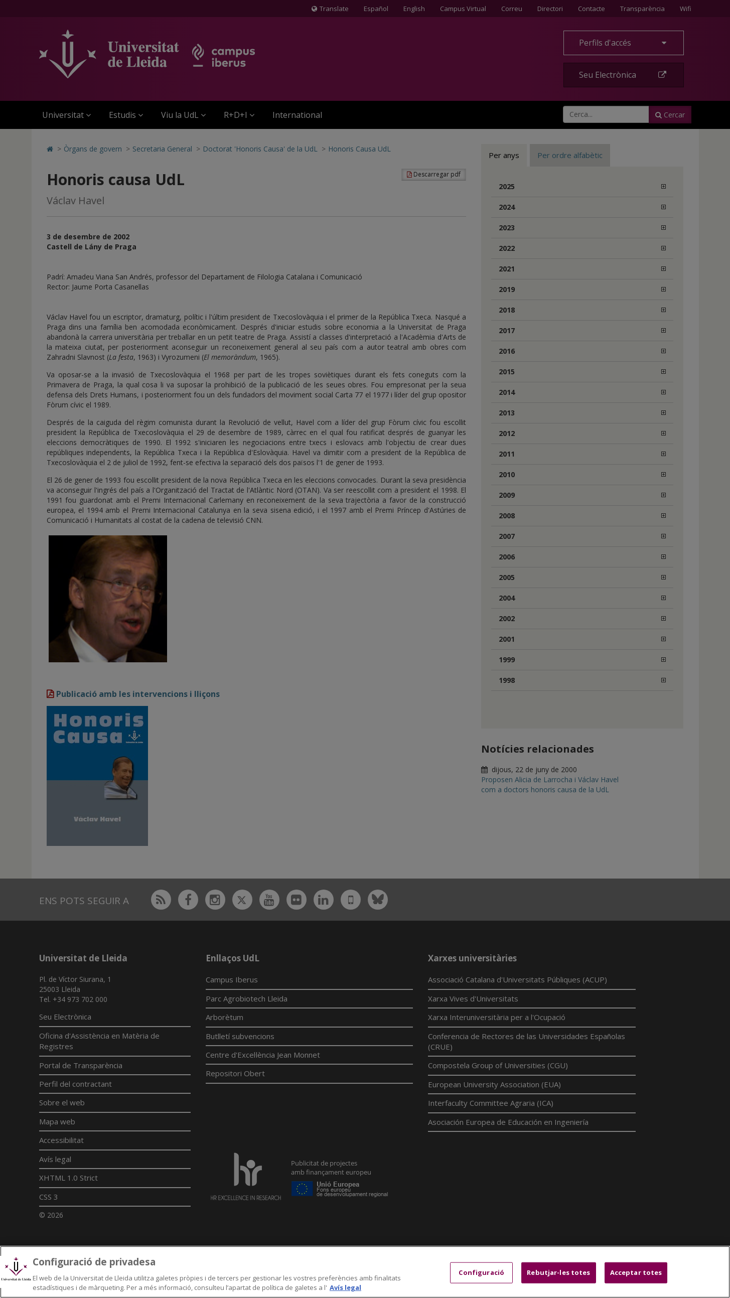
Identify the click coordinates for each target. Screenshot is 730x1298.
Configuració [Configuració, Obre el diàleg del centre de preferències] (481, 1272)
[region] (365, 1272)
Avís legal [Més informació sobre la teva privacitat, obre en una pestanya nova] (345, 1287)
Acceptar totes (636, 1272)
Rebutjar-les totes (558, 1272)
